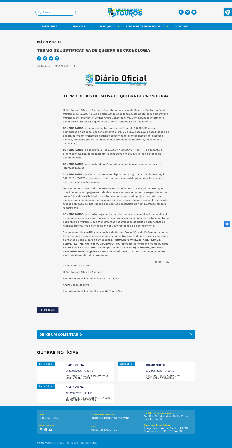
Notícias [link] (79, 26)
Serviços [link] (105, 26)
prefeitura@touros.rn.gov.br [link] (110, 417)
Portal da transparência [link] (143, 26)
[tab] (116, 334)
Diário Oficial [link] (75, 365)
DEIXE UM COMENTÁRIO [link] (60, 334)
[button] (39, 58)
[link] (228, 12)
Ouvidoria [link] (182, 26)
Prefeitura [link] (50, 26)
